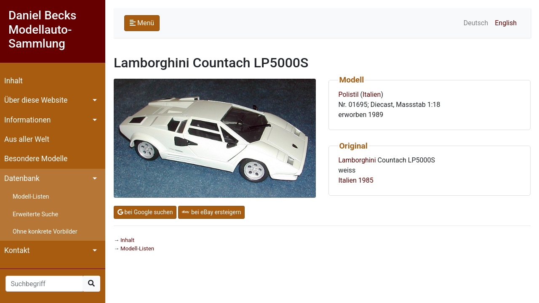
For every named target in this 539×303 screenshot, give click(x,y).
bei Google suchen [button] (145, 212)
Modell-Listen (31, 196)
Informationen (27, 120)
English (506, 23)
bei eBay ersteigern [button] (211, 212)
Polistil (348, 94)
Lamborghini (357, 160)
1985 (366, 180)
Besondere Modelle (35, 158)
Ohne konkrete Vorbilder (45, 231)
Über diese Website (35, 100)
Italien (372, 94)
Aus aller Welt (26, 139)
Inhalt (13, 81)
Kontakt (17, 250)
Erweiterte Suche (35, 214)
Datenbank (22, 178)
